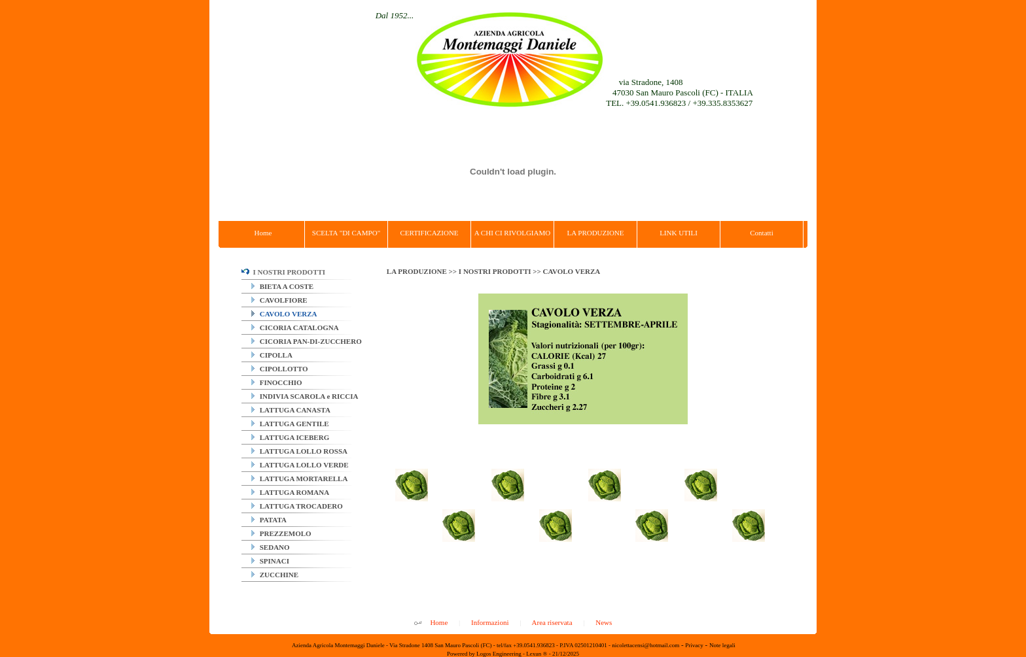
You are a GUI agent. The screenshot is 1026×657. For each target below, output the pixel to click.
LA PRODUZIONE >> (423, 271)
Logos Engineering (499, 653)
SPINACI (270, 561)
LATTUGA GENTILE (290, 424)
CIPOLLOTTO (279, 369)
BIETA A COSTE (282, 286)
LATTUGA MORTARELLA (299, 478)
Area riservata (552, 622)
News (603, 622)
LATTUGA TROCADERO (297, 506)
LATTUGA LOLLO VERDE (300, 465)
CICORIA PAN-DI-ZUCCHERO (306, 341)
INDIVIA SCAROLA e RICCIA (304, 396)
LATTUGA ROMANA (290, 492)
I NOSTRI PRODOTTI (283, 272)
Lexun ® (536, 653)
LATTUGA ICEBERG (290, 437)
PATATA (269, 520)
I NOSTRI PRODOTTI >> (501, 271)
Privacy (694, 645)
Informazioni (489, 622)
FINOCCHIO (276, 382)
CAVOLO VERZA (284, 314)
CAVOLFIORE (279, 300)
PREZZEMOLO (281, 533)
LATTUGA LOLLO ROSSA (299, 451)
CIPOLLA (271, 355)
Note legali (722, 645)
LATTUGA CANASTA (290, 410)
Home (439, 622)
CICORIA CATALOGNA (295, 327)
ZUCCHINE (274, 575)
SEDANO (270, 547)
